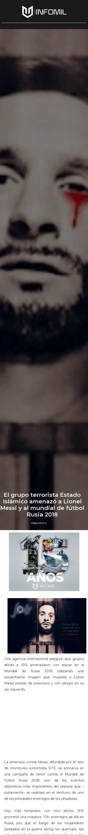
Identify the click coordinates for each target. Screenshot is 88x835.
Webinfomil (39, 523)
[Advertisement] (44, 727)
